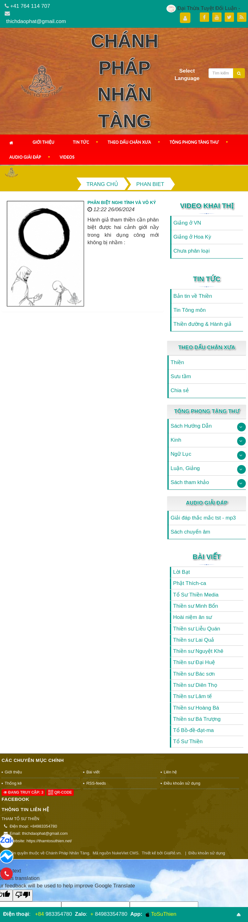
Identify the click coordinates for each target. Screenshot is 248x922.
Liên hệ (170, 772)
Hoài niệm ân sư (192, 617)
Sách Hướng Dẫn (191, 426)
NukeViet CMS (125, 853)
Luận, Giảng (185, 468)
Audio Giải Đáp (25, 156)
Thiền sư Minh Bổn (195, 606)
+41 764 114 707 (30, 6)
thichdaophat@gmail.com (36, 21)
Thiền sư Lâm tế (192, 696)
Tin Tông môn (189, 310)
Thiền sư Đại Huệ (194, 662)
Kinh (176, 440)
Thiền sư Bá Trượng (197, 719)
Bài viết (207, 557)
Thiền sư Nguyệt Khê (198, 651)
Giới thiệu (43, 142)
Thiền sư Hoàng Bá (196, 708)
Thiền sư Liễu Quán (196, 629)
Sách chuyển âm (190, 532)
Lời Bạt (181, 572)
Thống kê (13, 783)
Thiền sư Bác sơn (194, 674)
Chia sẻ (180, 390)
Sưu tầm (181, 376)
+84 (39, 914)
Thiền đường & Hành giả (202, 324)
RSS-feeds (96, 783)
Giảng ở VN (187, 223)
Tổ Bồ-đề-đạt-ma (193, 730)
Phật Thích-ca (189, 583)
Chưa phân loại (191, 251)
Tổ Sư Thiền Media (195, 595)
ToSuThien (160, 914)
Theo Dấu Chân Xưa (129, 142)
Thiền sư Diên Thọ (195, 685)
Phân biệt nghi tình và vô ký (121, 202)
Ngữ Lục (181, 454)
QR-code (60, 792)
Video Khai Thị (206, 206)
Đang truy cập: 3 (23, 792)
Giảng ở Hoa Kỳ (192, 237)
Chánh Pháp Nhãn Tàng (67, 853)
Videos (67, 156)
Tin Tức (81, 142)
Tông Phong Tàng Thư (194, 142)
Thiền (177, 362)
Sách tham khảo (190, 482)
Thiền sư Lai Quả (193, 640)
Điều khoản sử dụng (182, 783)
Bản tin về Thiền (192, 296)
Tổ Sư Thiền (188, 741)
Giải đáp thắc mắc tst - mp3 (203, 518)
